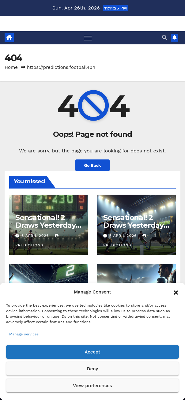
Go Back (92, 165)
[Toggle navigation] (88, 37)
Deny (92, 369)
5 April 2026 (123, 236)
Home (11, 67)
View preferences (92, 385)
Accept (92, 352)
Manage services (24, 334)
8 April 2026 (36, 236)
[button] (176, 292)
